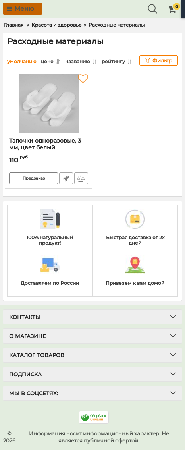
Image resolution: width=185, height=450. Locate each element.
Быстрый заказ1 (66, 178)
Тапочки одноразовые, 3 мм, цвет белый (48, 147)
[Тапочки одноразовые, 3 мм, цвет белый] (48, 103)
